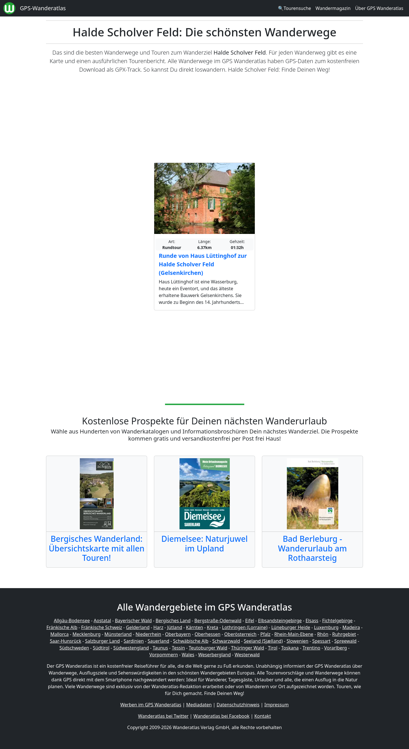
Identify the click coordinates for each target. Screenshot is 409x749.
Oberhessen (207, 634)
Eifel (249, 620)
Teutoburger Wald (208, 648)
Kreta (212, 627)
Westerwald (247, 655)
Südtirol (101, 648)
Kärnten (194, 627)
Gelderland (137, 627)
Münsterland (118, 634)
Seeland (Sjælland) (263, 641)
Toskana (290, 648)
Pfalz (265, 634)
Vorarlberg (335, 648)
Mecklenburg (86, 634)
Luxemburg (326, 627)
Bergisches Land (173, 620)
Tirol (272, 648)
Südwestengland (131, 648)
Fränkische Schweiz (101, 627)
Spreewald (345, 641)
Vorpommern (163, 655)
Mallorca (59, 634)
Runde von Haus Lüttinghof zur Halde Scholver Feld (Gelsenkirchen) (203, 264)
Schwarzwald (226, 641)
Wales (188, 655)
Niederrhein (148, 634)
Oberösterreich (240, 634)
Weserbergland (214, 655)
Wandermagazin (333, 8)
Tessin (178, 648)
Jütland (174, 627)
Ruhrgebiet (344, 634)
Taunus (160, 648)
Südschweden (74, 648)
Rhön (322, 634)
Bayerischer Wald (133, 620)
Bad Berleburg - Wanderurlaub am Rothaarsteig (312, 548)
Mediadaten (199, 705)
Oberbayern (178, 634)
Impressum (276, 705)
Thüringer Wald (247, 648)
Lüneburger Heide (290, 627)
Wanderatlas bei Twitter (163, 716)
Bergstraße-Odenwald (217, 620)
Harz (158, 627)
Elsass (312, 620)
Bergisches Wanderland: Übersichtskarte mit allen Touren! (96, 548)
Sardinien (134, 641)
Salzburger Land (102, 641)
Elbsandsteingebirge (280, 620)
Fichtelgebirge (337, 620)
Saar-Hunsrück (65, 641)
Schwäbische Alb (190, 641)
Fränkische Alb (62, 627)
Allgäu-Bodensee (72, 620)
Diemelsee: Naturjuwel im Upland (204, 543)
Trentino (311, 648)
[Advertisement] (204, 118)
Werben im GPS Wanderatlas (150, 705)
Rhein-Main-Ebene (293, 634)
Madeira (351, 627)
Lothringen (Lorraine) (245, 627)
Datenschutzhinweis (238, 705)
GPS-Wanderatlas (43, 8)
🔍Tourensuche (294, 8)
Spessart (321, 641)
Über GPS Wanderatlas (379, 8)
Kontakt (262, 716)
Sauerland (158, 641)
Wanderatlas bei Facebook (221, 716)
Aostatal (102, 620)
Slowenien (297, 641)
